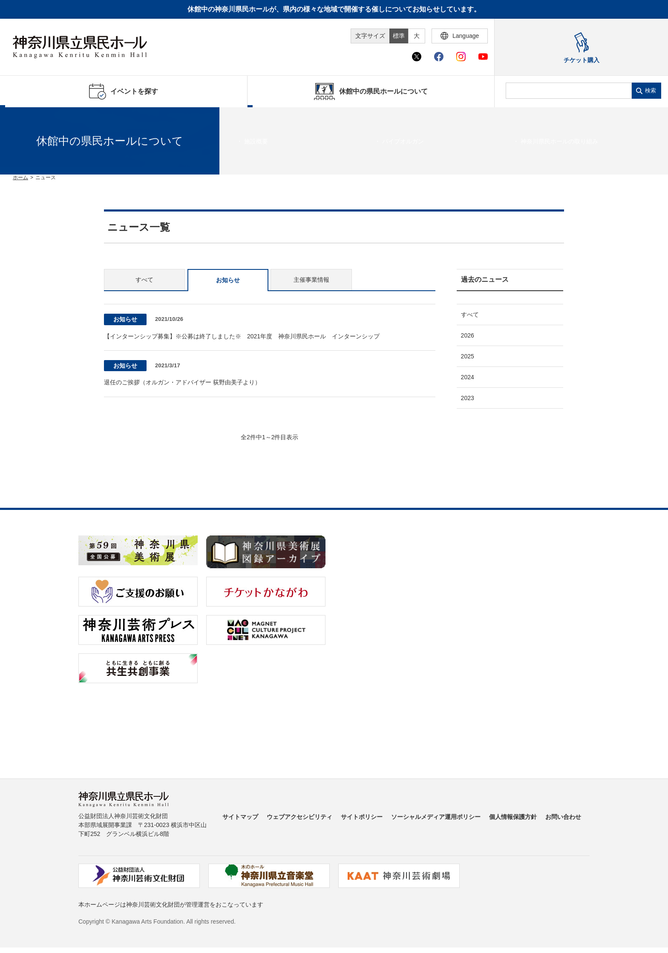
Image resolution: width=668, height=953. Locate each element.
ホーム (20, 177)
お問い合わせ (563, 816)
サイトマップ (240, 816)
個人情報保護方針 (513, 816)
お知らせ (228, 280)
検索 (650, 90)
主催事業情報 (311, 279)
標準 (399, 35)
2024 (467, 377)
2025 (467, 356)
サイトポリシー (362, 816)
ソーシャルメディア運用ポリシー (436, 816)
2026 (467, 335)
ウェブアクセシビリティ (299, 816)
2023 (467, 398)
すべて (144, 279)
